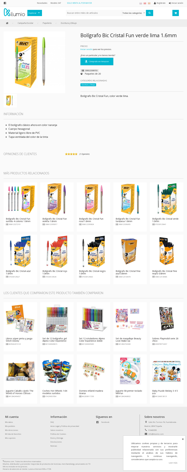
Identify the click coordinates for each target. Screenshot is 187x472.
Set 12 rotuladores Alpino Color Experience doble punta (92, 341)
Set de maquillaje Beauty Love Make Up (128, 339)
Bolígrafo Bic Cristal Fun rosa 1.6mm (91, 220)
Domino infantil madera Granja (91, 392)
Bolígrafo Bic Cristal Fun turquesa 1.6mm (128, 220)
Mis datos (9, 422)
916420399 (152, 430)
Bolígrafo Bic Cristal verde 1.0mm (165, 220)
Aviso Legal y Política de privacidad (64, 426)
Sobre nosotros (56, 430)
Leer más (173, 462)
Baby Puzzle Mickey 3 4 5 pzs (165, 392)
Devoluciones (56, 442)
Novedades (42, 3)
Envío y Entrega (56, 438)
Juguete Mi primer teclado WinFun (129, 392)
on (66, 154)
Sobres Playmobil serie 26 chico (165, 339)
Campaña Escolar (25, 23)
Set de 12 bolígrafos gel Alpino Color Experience (54, 339)
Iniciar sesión (86, 49)
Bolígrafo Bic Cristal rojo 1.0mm (54, 272)
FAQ (52, 422)
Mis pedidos (10, 426)
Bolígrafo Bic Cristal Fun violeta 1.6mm (54, 220)
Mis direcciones (11, 430)
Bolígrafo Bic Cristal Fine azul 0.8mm (128, 272)
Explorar (32, 13)
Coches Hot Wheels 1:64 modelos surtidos (54, 392)
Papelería (47, 23)
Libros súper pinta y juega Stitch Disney (19, 339)
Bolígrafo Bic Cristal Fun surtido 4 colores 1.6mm (18, 220)
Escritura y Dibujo (69, 23)
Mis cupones (10, 438)
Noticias (53, 446)
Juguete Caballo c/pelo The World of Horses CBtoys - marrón (19, 393)
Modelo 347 (56, 3)
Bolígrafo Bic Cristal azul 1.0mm (18, 272)
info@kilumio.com (156, 434)
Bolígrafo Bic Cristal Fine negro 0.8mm (164, 272)
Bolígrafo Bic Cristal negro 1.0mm (92, 272)
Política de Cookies (58, 434)
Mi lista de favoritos (13, 434)
